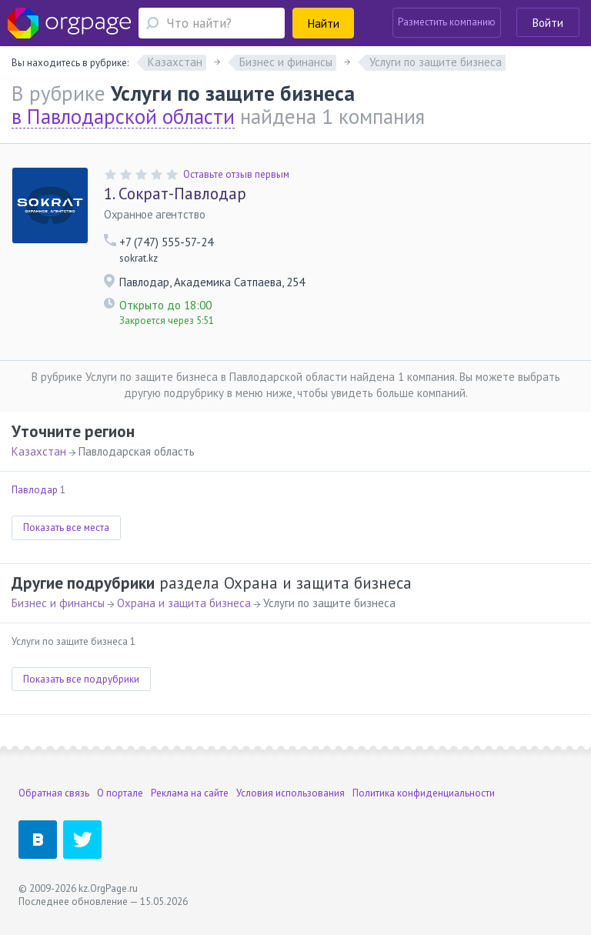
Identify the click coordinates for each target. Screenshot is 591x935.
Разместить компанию (447, 21)
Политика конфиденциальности (423, 793)
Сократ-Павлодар (175, 193)
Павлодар (35, 489)
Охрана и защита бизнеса (184, 603)
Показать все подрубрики (81, 679)
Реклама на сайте (190, 793)
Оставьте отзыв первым (236, 174)
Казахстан (39, 451)
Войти (548, 22)
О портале (120, 793)
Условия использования (290, 793)
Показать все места (66, 527)
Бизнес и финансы (58, 603)
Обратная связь (53, 793)
